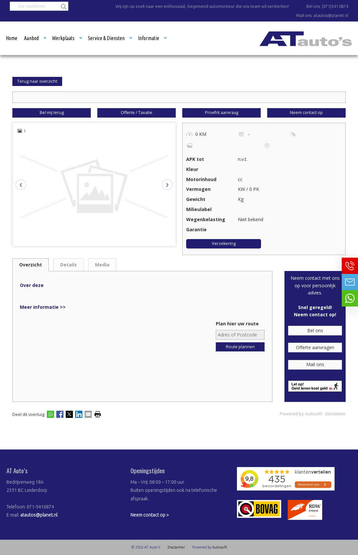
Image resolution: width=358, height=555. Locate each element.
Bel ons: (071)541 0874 (327, 6)
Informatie (148, 38)
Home (11, 38)
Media (102, 265)
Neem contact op (306, 112)
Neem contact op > (150, 515)
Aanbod (31, 38)
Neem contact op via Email (350, 282)
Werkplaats (63, 38)
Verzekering (224, 243)
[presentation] (24, 184)
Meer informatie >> (43, 307)
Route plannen (240, 346)
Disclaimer (335, 414)
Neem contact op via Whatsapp (350, 298)
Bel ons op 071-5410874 (350, 266)
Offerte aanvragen (315, 347)
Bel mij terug (52, 112)
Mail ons (315, 364)
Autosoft (313, 414)
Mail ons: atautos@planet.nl (322, 15)
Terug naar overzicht (37, 81)
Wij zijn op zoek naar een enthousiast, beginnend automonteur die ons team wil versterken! (202, 6)
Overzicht (30, 265)
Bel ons (315, 330)
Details (68, 265)
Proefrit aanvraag (221, 112)
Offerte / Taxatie (136, 112)
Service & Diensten (106, 38)
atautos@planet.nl (38, 515)
